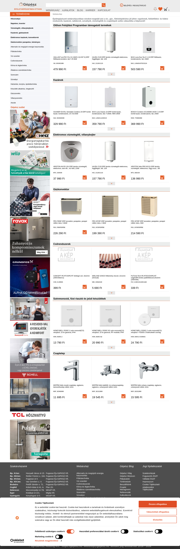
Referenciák (125, 492)
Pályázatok (125, 479)
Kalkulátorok (125, 495)
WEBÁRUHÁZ (52, 10)
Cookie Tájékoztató (151, 484)
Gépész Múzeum (127, 476)
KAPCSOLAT (104, 10)
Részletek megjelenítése (46, 422)
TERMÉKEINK (20, 14)
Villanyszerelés (16, 98)
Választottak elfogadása (157, 393)
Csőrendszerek (16, 61)
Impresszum (148, 481)
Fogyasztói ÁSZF (150, 476)
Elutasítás (158, 401)
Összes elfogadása (158, 385)
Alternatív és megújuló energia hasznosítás (27, 47)
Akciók (13, 103)
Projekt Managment (125, 488)
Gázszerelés (15, 93)
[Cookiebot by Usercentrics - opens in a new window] (17, 422)
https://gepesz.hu (72, 546)
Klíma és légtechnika (19, 65)
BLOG (80, 10)
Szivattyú (14, 79)
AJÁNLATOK (68, 10)
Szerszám (14, 75)
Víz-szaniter (15, 56)
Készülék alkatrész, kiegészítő (22, 89)
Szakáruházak (149, 473)
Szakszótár (125, 498)
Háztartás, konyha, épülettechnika (24, 84)
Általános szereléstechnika (21, 70)
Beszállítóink (125, 484)
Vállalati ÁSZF (149, 479)
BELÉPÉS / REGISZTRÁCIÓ (133, 6)
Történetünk (125, 481)
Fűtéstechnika (16, 51)
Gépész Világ (126, 473)
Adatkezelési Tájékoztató (148, 488)
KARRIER (90, 10)
